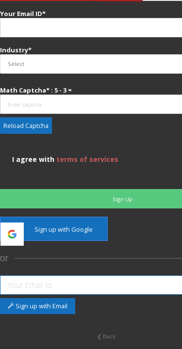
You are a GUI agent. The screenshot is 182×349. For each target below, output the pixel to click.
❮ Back (106, 336)
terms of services (86, 159)
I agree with (64, 159)
